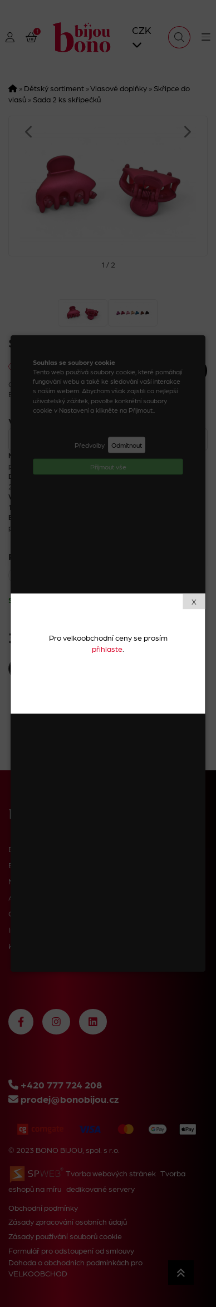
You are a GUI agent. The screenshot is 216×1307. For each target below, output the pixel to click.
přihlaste (107, 648)
